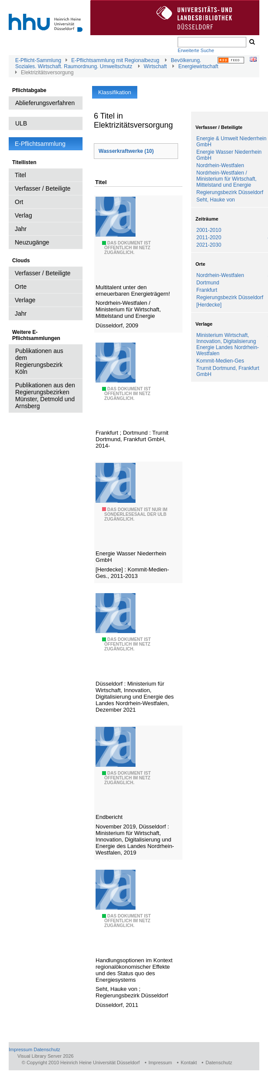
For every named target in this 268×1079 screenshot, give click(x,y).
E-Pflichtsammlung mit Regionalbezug (115, 60)
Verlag (23, 215)
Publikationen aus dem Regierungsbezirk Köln (39, 361)
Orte (20, 286)
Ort (19, 201)
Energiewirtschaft (198, 66)
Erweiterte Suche (196, 50)
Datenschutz (46, 1049)
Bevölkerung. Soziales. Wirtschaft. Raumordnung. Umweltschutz (108, 63)
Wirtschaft (155, 66)
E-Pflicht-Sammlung (38, 60)
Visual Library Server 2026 (45, 1056)
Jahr (20, 228)
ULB (21, 123)
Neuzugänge (32, 242)
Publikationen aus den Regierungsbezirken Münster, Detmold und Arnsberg (45, 395)
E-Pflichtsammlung (40, 143)
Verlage (25, 300)
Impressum (20, 1049)
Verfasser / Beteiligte (42, 188)
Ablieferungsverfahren (45, 102)
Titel (20, 175)
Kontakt (189, 1062)
